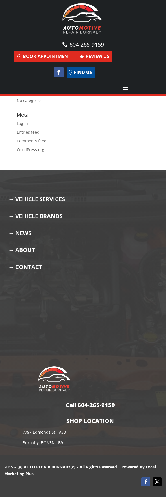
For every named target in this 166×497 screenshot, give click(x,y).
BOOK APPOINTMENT (47, 56)
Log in (22, 123)
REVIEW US (97, 56)
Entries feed (28, 132)
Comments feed (32, 141)
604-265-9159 (86, 44)
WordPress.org (30, 149)
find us (83, 72)
